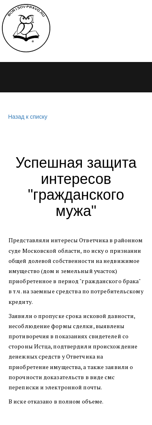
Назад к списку (26, 116)
